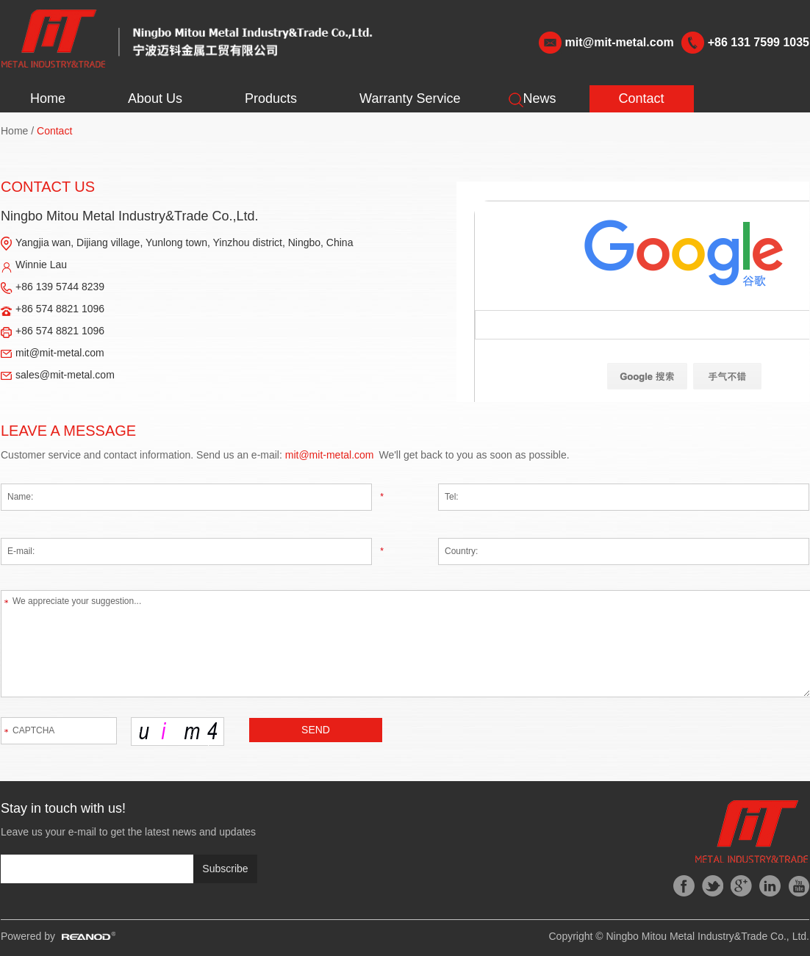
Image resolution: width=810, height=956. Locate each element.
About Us (155, 98)
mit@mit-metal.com (619, 42)
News (539, 98)
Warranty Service (409, 98)
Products (271, 98)
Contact (641, 98)
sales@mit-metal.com (65, 375)
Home (47, 98)
